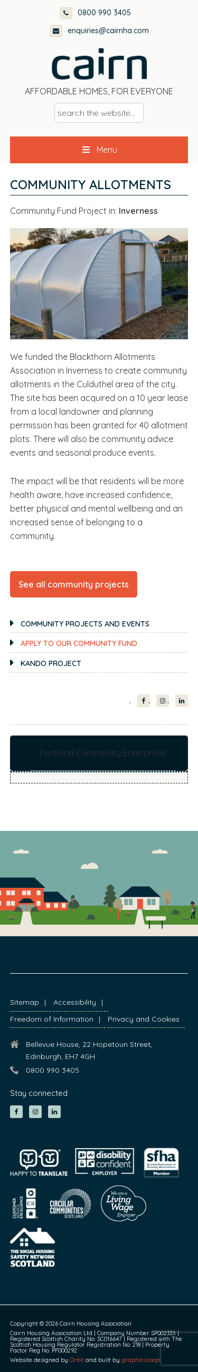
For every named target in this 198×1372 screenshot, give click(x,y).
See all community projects (73, 584)
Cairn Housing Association (99, 64)
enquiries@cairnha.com (99, 30)
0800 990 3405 (95, 12)
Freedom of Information (51, 1019)
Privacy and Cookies (144, 1019)
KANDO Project (51, 663)
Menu (99, 149)
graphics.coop (140, 1360)
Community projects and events (85, 624)
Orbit (77, 1360)
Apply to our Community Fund (79, 643)
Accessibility (74, 1002)
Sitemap (24, 1002)
